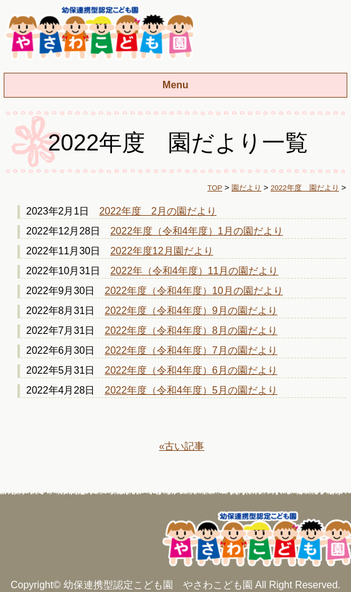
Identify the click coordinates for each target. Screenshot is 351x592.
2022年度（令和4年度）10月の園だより (194, 290)
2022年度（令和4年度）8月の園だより (191, 330)
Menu (175, 85)
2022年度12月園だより (161, 251)
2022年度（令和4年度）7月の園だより (191, 350)
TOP (214, 187)
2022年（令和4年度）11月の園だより (194, 271)
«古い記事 (182, 446)
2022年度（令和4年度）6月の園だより (191, 370)
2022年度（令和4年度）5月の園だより (191, 390)
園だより (246, 187)
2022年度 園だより (305, 187)
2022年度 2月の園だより (158, 211)
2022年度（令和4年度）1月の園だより (196, 231)
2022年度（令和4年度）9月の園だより (191, 310)
